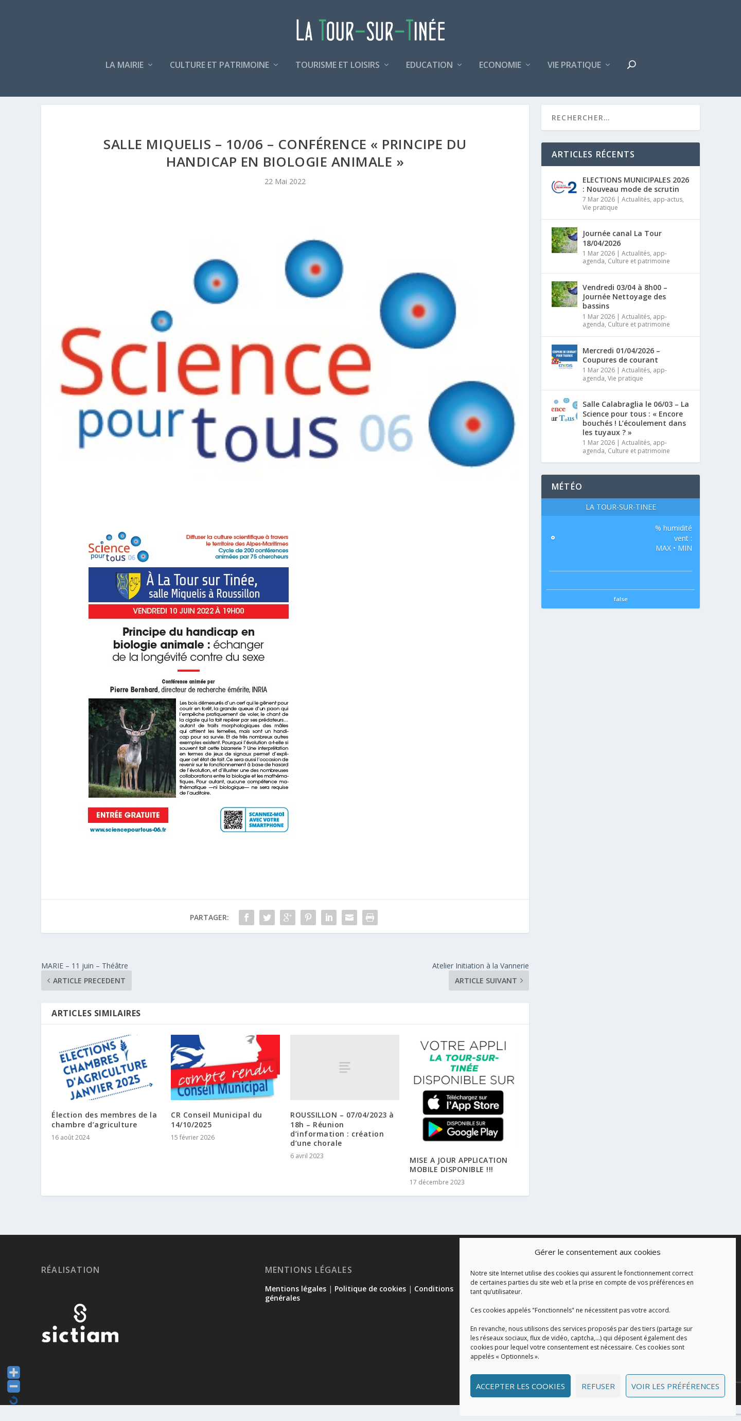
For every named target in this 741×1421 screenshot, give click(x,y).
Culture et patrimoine (219, 69)
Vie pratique (574, 69)
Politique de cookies (370, 1304)
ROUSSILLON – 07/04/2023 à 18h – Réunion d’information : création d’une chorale (342, 1144)
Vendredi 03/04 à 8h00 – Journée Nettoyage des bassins (625, 312)
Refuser (598, 1386)
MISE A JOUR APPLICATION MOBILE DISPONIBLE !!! (459, 1180)
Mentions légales (295, 1304)
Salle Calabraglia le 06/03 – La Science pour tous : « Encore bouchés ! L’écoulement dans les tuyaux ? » (636, 434)
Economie (500, 69)
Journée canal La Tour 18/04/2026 (622, 253)
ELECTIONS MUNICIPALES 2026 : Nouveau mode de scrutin (636, 199)
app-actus (667, 214)
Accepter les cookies (520, 1386)
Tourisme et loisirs (337, 69)
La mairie (124, 69)
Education (429, 69)
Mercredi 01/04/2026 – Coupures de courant (621, 370)
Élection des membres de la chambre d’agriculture (104, 1135)
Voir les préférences (675, 1386)
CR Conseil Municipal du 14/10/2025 (216, 1135)
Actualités (636, 214)
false (621, 614)
